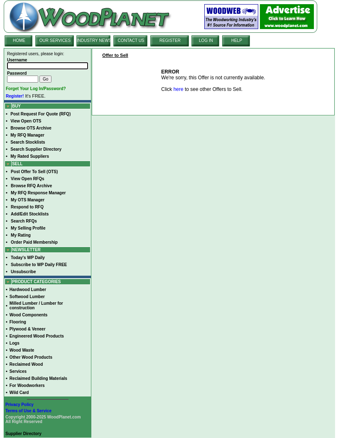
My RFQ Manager (27, 135)
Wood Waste (22, 350)
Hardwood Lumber (28, 289)
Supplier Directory (23, 433)
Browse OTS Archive (30, 128)
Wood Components (28, 315)
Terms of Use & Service (28, 411)
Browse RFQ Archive (31, 186)
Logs (15, 343)
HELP (236, 40)
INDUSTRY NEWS (94, 40)
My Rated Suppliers (29, 156)
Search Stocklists (27, 142)
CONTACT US (130, 40)
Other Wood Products (31, 357)
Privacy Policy (19, 404)
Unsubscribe (23, 271)
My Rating (21, 235)
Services (18, 371)
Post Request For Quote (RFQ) (40, 114)
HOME (19, 40)
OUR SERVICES (55, 40)
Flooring (18, 322)
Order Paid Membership (34, 242)
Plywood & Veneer (28, 329)
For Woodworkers (27, 385)
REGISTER (170, 40)
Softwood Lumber (27, 296)
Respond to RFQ (27, 207)
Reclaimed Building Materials (38, 378)
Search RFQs (24, 221)
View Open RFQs (27, 178)
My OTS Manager (27, 200)
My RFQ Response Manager (38, 193)
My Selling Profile (28, 228)
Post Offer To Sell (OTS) (34, 171)
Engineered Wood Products (37, 336)
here (179, 89)
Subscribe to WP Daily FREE (39, 264)
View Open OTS (25, 121)
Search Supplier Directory (35, 149)
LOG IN (206, 40)
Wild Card (19, 392)
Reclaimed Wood (26, 364)
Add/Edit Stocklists (30, 214)
